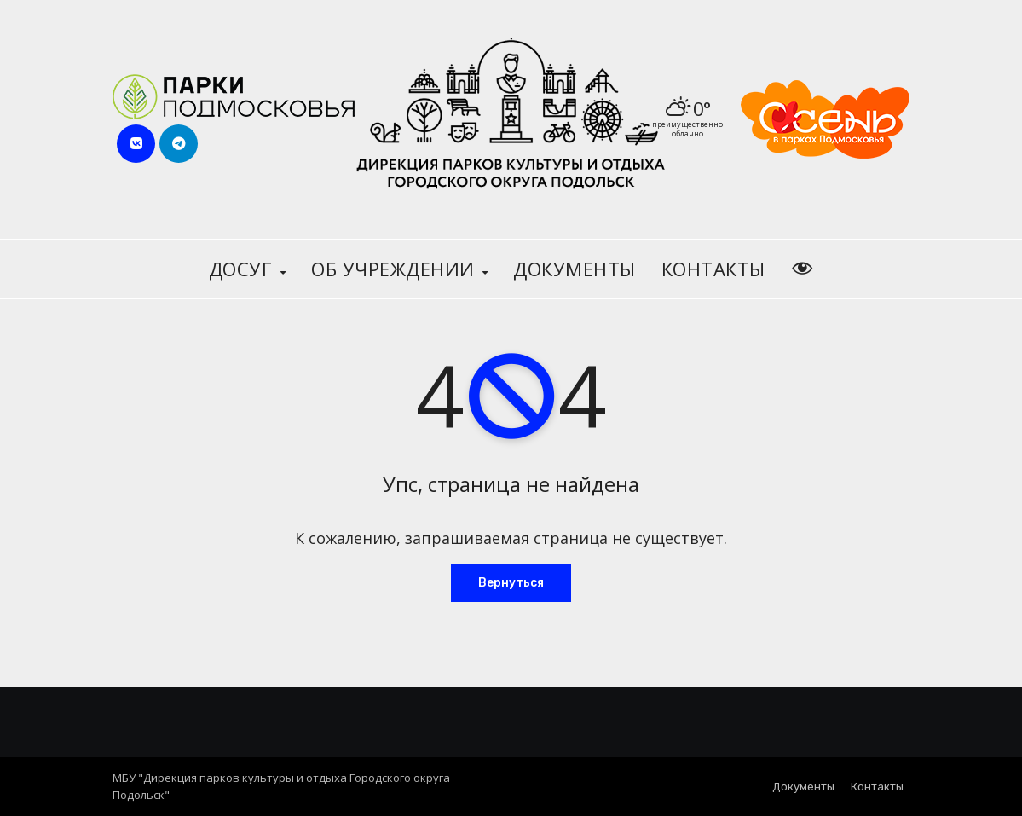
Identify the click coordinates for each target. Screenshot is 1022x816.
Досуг (243, 268)
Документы (574, 268)
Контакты (713, 268)
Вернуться (511, 583)
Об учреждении (395, 268)
